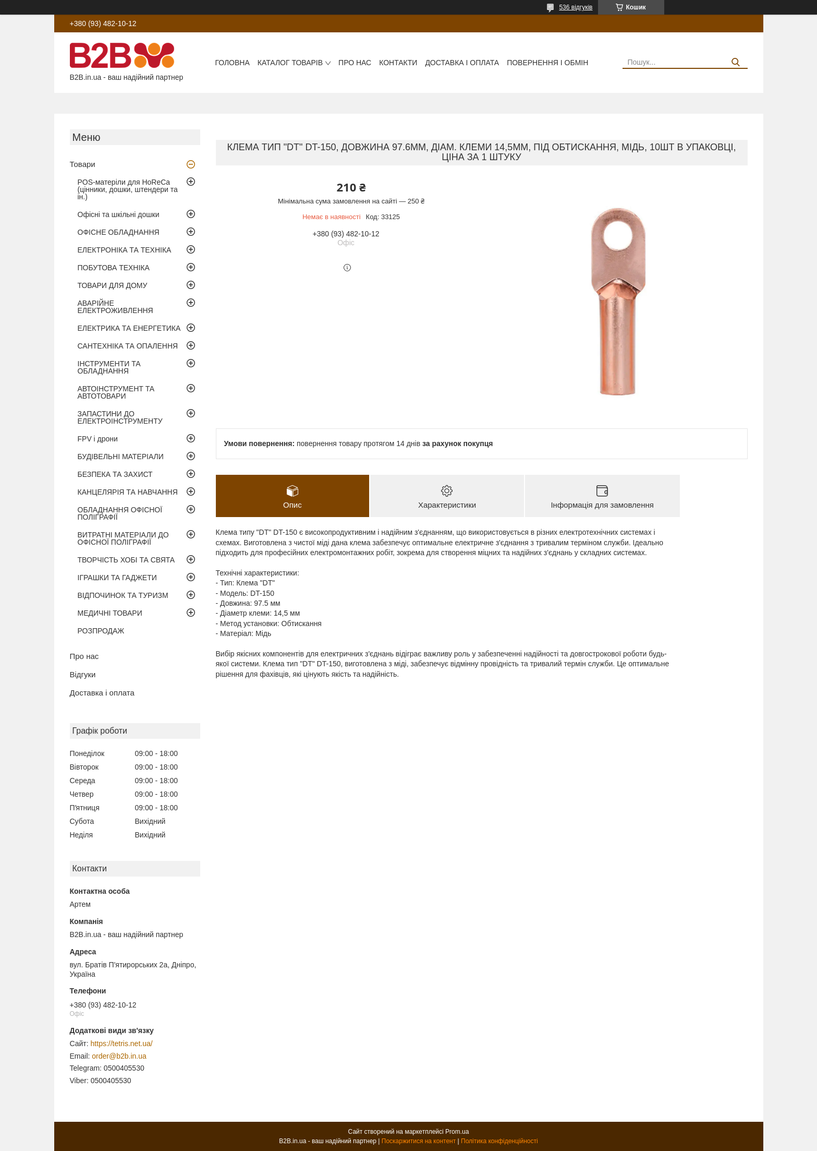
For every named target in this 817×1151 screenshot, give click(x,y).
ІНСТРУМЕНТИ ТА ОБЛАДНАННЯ (109, 367)
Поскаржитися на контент (419, 1141)
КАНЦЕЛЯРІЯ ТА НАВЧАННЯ (128, 492)
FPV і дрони (98, 439)
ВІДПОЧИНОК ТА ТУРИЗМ (123, 595)
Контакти (398, 62)
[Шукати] (736, 62)
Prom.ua (457, 1131)
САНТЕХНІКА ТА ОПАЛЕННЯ (128, 346)
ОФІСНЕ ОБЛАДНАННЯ (119, 232)
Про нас (354, 62)
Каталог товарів (290, 62)
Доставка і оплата (462, 62)
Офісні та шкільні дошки (119, 214)
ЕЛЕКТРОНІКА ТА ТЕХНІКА (125, 250)
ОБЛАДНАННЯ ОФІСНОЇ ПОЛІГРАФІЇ (120, 513)
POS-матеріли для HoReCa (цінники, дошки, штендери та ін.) (128, 189)
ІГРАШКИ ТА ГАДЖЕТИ (117, 577)
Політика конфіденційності (499, 1141)
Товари (82, 164)
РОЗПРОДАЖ (101, 631)
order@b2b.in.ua (119, 1056)
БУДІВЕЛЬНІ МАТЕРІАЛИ (121, 456)
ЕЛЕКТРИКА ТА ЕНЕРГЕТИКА (129, 328)
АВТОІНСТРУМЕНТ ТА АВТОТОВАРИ (116, 392)
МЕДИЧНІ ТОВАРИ (110, 613)
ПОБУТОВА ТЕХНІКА (114, 267)
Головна (232, 62)
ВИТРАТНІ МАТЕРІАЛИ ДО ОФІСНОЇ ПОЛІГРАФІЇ (123, 538)
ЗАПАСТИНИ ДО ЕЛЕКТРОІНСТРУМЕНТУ (120, 417)
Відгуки (83, 674)
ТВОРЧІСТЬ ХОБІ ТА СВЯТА (126, 560)
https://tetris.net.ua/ (122, 1043)
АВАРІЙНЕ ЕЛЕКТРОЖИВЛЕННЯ (115, 307)
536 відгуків (575, 7)
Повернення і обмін (547, 62)
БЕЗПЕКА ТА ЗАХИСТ (115, 474)
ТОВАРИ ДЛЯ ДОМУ (113, 285)
